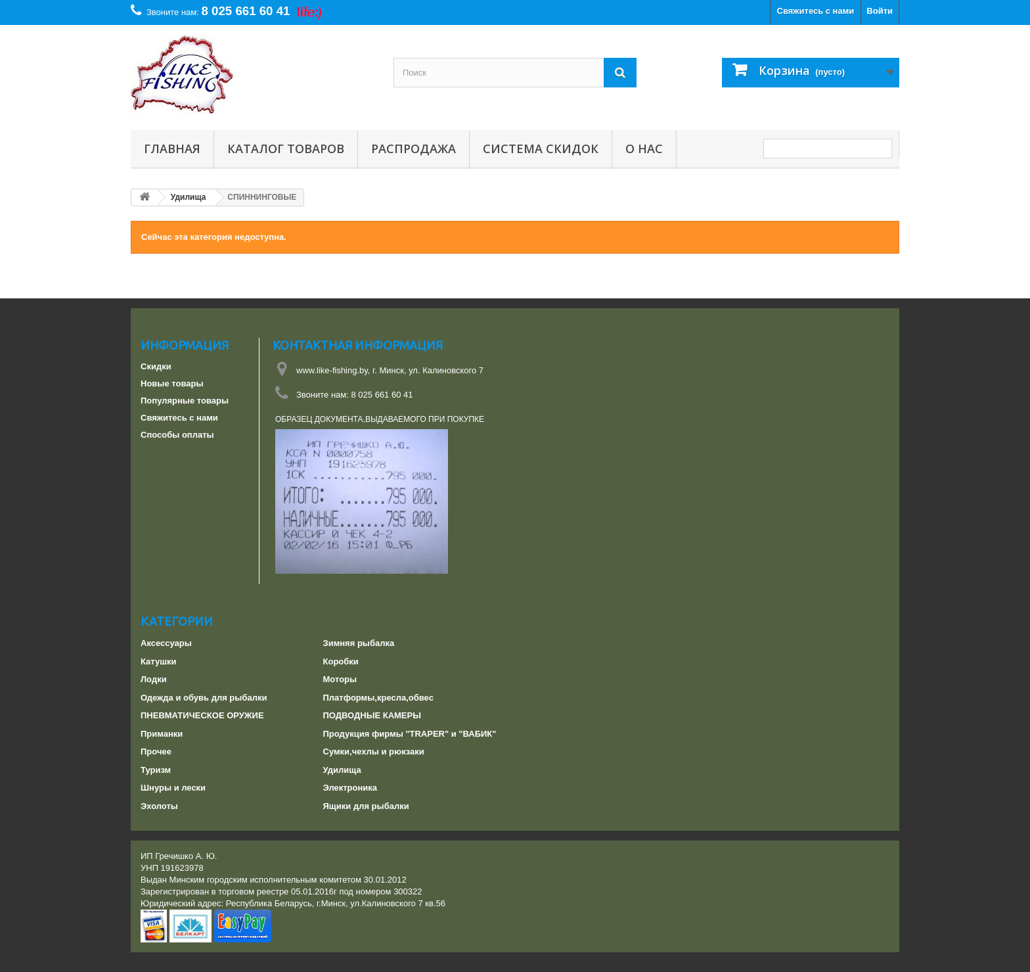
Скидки (156, 366)
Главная (172, 148)
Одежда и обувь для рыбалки (204, 698)
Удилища (342, 770)
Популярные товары (185, 400)
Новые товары (172, 383)
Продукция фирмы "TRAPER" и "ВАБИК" (410, 734)
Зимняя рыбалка (359, 643)
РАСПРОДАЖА (413, 148)
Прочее (156, 751)
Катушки (159, 661)
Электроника (350, 788)
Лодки (154, 679)
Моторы (340, 679)
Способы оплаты (177, 435)
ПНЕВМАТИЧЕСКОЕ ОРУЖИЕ (202, 715)
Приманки (162, 734)
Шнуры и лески (173, 788)
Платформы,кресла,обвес (378, 698)
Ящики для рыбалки (366, 806)
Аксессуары (166, 643)
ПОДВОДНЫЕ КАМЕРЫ (372, 715)
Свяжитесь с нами (816, 11)
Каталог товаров (285, 148)
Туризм (156, 770)
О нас (644, 148)
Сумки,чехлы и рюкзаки (373, 751)
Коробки (341, 661)
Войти (879, 11)
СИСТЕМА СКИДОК (540, 148)
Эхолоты (159, 806)
